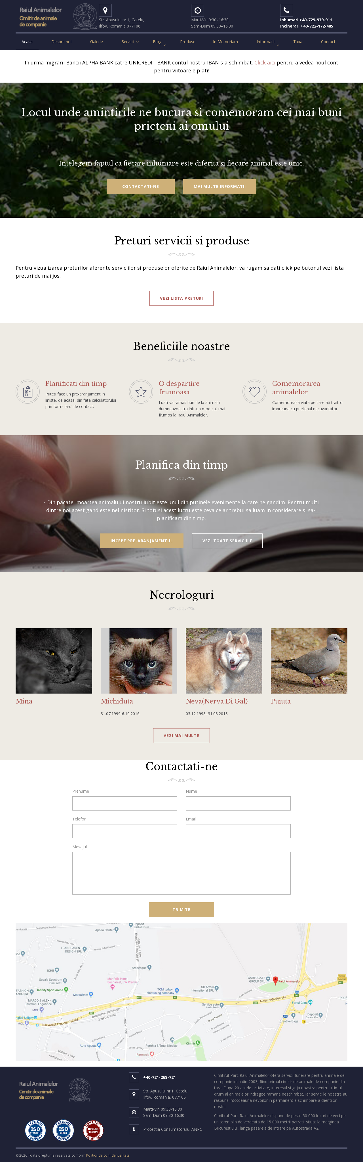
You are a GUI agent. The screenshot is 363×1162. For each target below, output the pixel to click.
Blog (157, 41)
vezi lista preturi (181, 298)
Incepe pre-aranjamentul (142, 540)
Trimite (181, 909)
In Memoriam (225, 41)
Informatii (266, 41)
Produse (187, 41)
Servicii (128, 41)
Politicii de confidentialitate (108, 1155)
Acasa (27, 41)
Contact (328, 41)
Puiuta (281, 701)
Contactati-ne (140, 186)
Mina (24, 701)
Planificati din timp (76, 384)
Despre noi (61, 41)
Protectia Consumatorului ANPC (172, 1129)
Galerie (96, 41)
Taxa (297, 41)
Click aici (264, 62)
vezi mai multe (181, 735)
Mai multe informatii (220, 186)
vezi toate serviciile (227, 540)
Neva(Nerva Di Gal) (217, 701)
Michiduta (117, 701)
